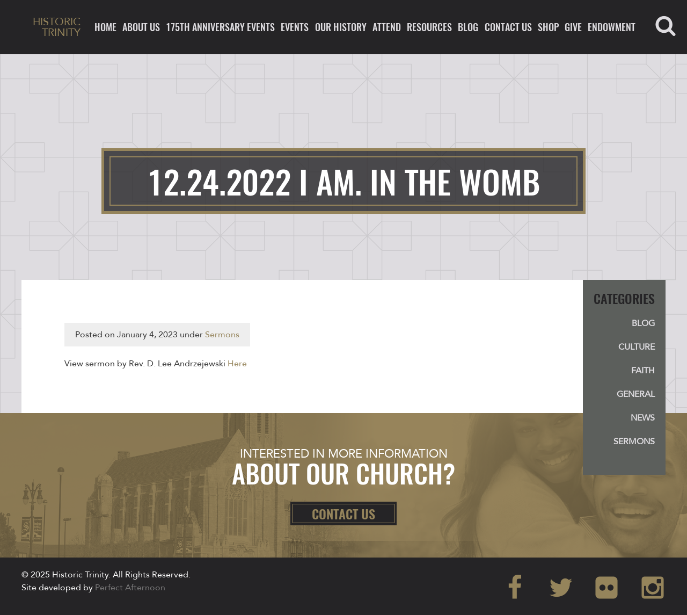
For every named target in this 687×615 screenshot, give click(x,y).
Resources (429, 27)
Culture (636, 347)
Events (295, 27)
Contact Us (508, 27)
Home (105, 27)
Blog (468, 27)
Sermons (222, 335)
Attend (386, 27)
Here (237, 364)
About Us (141, 27)
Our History (341, 27)
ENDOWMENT (611, 27)
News (643, 418)
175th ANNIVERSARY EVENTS (220, 27)
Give (573, 27)
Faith (643, 371)
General (636, 394)
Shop (548, 27)
